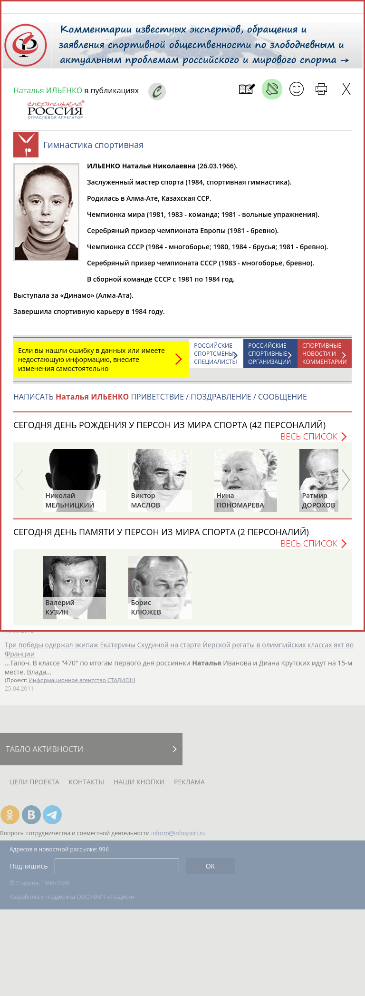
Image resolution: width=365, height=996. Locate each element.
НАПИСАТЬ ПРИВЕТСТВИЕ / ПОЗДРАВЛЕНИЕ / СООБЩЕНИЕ (160, 401)
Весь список (308, 441)
